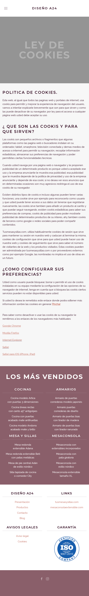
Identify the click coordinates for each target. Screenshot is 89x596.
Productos (22, 507)
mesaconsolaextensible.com (66, 507)
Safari (5, 347)
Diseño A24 (44, 8)
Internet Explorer (12, 339)
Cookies (22, 541)
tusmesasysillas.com (67, 502)
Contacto (22, 512)
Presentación (22, 502)
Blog (22, 518)
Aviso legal (22, 536)
